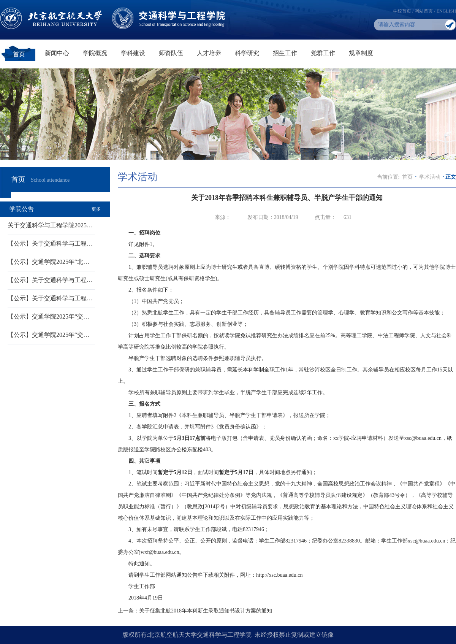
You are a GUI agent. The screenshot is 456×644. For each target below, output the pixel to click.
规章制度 (361, 53)
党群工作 (323, 53)
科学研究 (247, 53)
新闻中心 (57, 53)
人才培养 (209, 53)
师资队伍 (171, 53)
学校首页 (402, 11)
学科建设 (133, 53)
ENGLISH (446, 11)
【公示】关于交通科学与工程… (50, 243)
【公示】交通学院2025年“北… (48, 262)
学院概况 (95, 53)
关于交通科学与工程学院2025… (50, 225)
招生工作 (285, 53)
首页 (19, 54)
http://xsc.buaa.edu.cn (279, 575)
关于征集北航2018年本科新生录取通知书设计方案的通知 (205, 611)
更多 (96, 209)
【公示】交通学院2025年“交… (48, 316)
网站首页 (424, 11)
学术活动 (429, 177)
